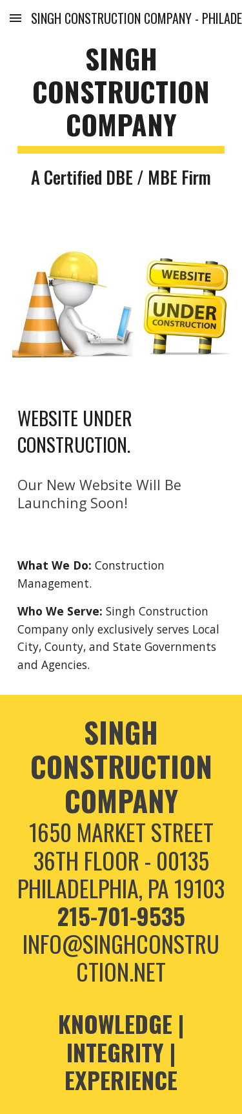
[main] (121, 116)
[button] (15, 18)
